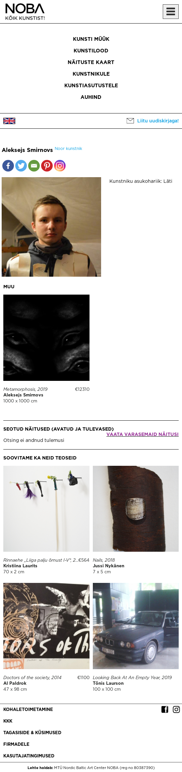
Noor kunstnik (68, 149)
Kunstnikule (91, 74)
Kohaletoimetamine (28, 710)
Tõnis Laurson (108, 683)
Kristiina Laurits (20, 566)
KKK (7, 721)
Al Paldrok (15, 683)
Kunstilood (91, 51)
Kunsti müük (91, 39)
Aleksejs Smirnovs (23, 395)
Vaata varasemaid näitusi (142, 435)
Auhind (91, 97)
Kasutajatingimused (28, 756)
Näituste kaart (91, 62)
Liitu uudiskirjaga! (158, 121)
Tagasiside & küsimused (32, 733)
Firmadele (16, 744)
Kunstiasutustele (91, 86)
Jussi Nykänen (108, 566)
